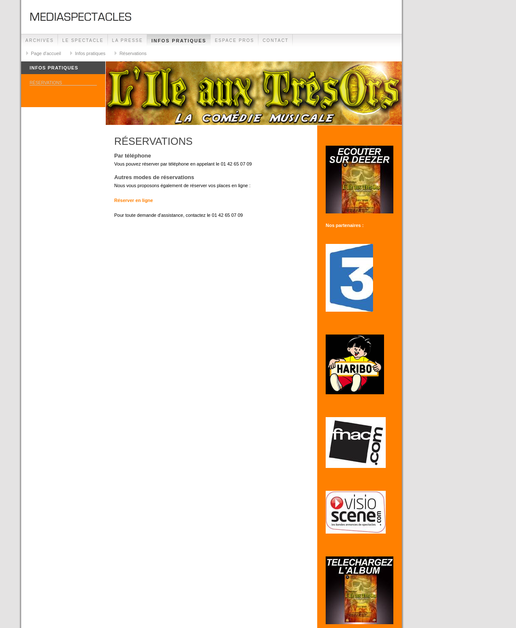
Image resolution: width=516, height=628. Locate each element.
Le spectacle (83, 40)
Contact (276, 40)
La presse (127, 40)
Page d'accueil (46, 53)
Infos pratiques (178, 40)
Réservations (132, 53)
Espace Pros (234, 40)
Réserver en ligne (133, 200)
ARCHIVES (39, 40)
